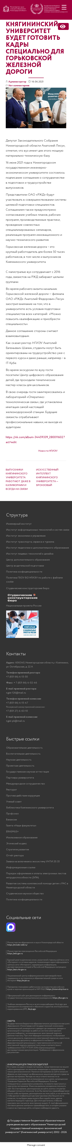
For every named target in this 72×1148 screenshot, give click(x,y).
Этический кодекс (16, 843)
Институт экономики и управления (26, 536)
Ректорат (11, 790)
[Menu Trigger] (64, 7)
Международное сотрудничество (25, 784)
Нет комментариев (17, 86)
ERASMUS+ (12, 831)
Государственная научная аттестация (27, 772)
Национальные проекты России (23, 606)
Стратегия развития (17, 849)
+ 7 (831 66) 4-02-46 (21, 683)
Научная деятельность (18, 760)
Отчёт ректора (15, 855)
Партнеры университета (20, 778)
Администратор (17, 81)
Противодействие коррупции (23, 796)
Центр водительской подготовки (25, 566)
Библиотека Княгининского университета (30, 808)
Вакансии (11, 820)
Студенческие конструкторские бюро (27, 588)
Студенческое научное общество (25, 893)
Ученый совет (14, 802)
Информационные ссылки (20, 867)
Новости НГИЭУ (48, 451)
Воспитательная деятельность (23, 754)
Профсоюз (12, 814)
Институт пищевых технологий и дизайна (29, 554)
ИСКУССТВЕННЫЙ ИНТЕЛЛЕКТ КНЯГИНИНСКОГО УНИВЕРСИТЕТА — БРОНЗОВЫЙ (47, 477)
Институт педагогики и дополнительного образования (37, 548)
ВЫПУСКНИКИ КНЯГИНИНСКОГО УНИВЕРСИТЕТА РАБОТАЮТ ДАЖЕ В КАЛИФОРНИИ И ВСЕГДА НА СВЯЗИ (18, 479)
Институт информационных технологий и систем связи (37, 530)
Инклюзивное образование (21, 837)
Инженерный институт (19, 524)
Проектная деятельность (20, 766)
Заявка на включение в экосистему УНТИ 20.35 (33, 861)
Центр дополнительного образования (28, 560)
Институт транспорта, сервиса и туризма (30, 542)
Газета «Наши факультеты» (21, 826)
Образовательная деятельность (24, 748)
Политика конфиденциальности (24, 572)
